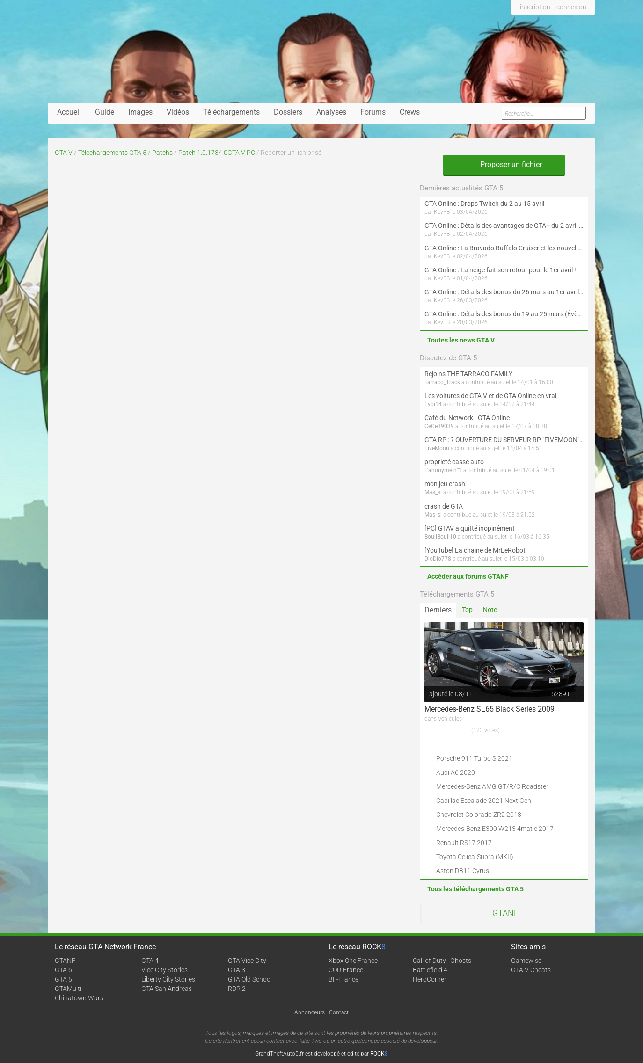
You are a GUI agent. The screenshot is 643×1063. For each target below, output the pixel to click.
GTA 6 (63, 970)
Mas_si (433, 492)
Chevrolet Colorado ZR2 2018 (478, 814)
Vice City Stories (164, 970)
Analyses (331, 112)
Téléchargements (231, 112)
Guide (104, 112)
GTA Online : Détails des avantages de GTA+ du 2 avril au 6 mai (504, 225)
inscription (535, 7)
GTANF (505, 913)
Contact (339, 1012)
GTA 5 (63, 979)
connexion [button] (571, 7)
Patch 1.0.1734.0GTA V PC (216, 152)
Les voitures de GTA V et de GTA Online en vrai (490, 396)
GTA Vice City (247, 960)
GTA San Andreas (166, 988)
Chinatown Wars (79, 998)
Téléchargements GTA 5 (112, 152)
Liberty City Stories (168, 979)
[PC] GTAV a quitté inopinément (469, 528)
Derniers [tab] (438, 609)
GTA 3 (236, 970)
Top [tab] (467, 609)
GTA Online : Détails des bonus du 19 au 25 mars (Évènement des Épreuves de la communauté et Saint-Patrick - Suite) (504, 314)
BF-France (343, 979)
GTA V (64, 152)
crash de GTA (443, 506)
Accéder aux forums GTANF (468, 576)
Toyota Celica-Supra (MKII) (474, 856)
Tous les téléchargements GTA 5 (475, 889)
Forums (373, 112)
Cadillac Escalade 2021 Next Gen (483, 800)
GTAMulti (68, 988)
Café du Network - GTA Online (467, 418)
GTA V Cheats (531, 970)
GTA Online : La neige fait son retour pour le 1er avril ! (500, 270)
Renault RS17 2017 (464, 842)
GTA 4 (150, 960)
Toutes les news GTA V (461, 340)
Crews (410, 112)
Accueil (69, 112)
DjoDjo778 (437, 558)
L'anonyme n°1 (443, 470)
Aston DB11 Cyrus (462, 870)
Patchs (162, 152)
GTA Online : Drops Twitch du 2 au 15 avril (484, 203)
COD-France (346, 970)
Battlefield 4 (430, 970)
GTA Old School (250, 979)
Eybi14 (433, 404)
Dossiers (288, 112)
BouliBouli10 (440, 536)
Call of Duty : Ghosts (442, 960)
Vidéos (178, 112)
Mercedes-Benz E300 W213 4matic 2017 (495, 828)
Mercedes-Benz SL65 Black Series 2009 (489, 709)
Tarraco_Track (442, 382)
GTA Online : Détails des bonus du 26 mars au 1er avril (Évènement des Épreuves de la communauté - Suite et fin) (504, 292)
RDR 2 (237, 988)
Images (140, 112)
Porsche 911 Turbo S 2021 (474, 758)
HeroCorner (429, 979)
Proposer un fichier (504, 164)
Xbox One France (353, 960)
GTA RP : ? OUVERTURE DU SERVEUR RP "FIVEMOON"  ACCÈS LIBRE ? (504, 440)
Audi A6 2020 (455, 772)
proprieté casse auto (454, 462)
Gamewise (526, 960)
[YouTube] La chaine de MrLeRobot (475, 550)
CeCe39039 (439, 426)
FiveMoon (436, 448)
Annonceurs (309, 1012)
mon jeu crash (444, 484)
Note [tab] (490, 609)
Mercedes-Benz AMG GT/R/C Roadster (492, 786)
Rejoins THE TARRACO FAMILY (468, 374)
